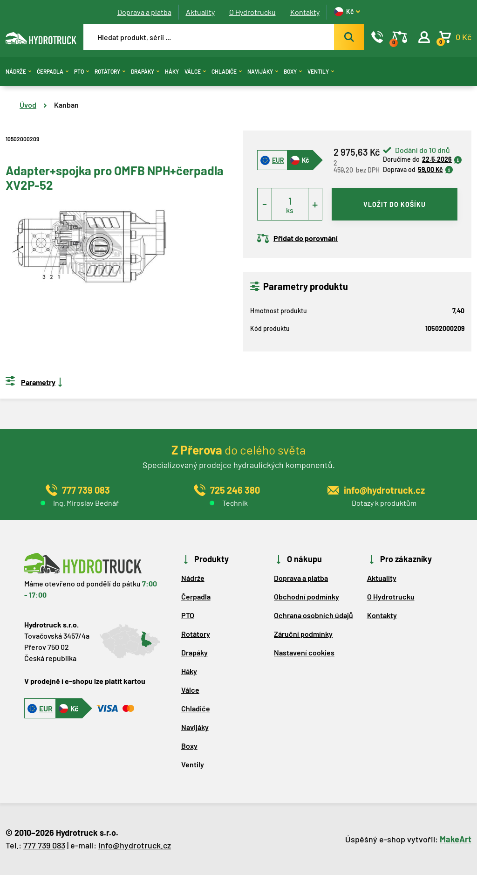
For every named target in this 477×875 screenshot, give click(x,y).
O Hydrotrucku (252, 11)
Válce (195, 71)
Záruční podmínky (303, 633)
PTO (81, 71)
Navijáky (262, 71)
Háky (172, 71)
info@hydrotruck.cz (134, 845)
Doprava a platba (144, 11)
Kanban (66, 104)
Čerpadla (52, 71)
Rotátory (110, 71)
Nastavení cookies (304, 652)
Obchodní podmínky (306, 596)
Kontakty (305, 11)
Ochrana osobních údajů (313, 615)
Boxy (293, 71)
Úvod (28, 104)
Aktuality (200, 11)
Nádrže (18, 71)
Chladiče (226, 71)
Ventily (320, 71)
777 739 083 (44, 845)
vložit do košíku (394, 204)
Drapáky (145, 71)
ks (289, 210)
